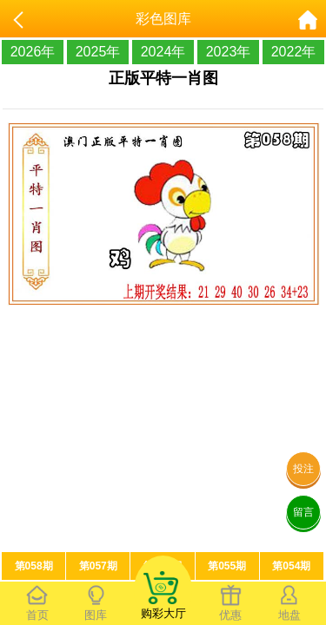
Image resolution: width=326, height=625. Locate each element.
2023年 (228, 51)
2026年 (33, 51)
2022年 (293, 51)
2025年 (98, 51)
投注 (303, 469)
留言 (303, 512)
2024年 (163, 51)
